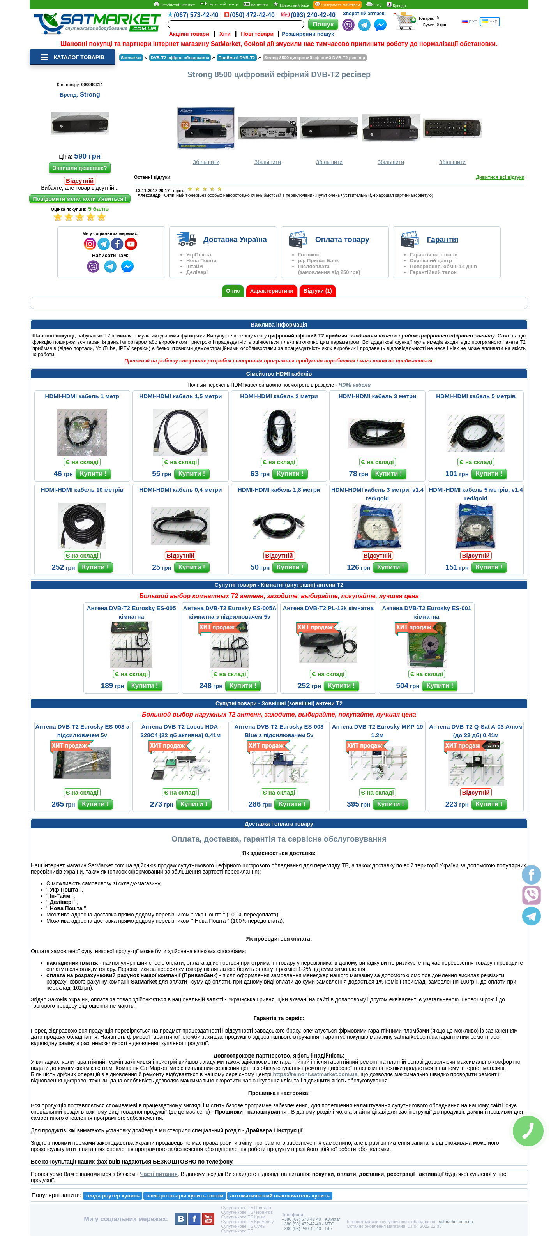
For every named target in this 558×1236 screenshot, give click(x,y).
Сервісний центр (219, 4)
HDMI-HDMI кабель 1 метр (82, 396)
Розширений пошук (308, 34)
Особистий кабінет (174, 4)
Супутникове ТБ (237, 1231)
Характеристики (271, 291)
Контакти (256, 4)
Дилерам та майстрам (337, 4)
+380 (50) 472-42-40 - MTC (308, 1224)
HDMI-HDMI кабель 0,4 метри (180, 489)
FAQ (373, 4)
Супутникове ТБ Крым (243, 1217)
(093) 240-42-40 (313, 15)
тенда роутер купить (112, 1196)
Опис (233, 291)
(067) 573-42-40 (196, 15)
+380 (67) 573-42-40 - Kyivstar (311, 1219)
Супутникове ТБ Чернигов (247, 1212)
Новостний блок (291, 4)
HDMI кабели (355, 385)
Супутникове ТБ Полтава (246, 1207)
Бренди (396, 5)
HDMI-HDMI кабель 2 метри (279, 396)
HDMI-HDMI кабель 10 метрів (82, 489)
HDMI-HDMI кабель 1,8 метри (279, 489)
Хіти (225, 34)
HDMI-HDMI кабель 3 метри (378, 396)
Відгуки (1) (318, 291)
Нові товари (257, 34)
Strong (90, 94)
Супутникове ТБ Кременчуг (248, 1221)
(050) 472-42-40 (252, 15)
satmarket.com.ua (456, 1221)
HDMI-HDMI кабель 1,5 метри (180, 396)
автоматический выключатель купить (280, 1196)
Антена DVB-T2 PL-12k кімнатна (328, 608)
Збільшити (206, 135)
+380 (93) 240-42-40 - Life (307, 1228)
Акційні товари (189, 34)
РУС (470, 21)
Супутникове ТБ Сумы (243, 1226)
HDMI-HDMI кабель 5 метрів (476, 396)
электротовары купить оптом (184, 1196)
